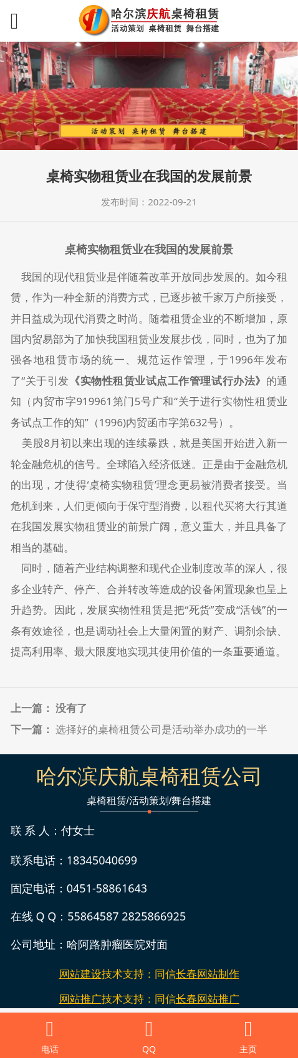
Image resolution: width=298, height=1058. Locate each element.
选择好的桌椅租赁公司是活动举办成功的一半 (161, 729)
